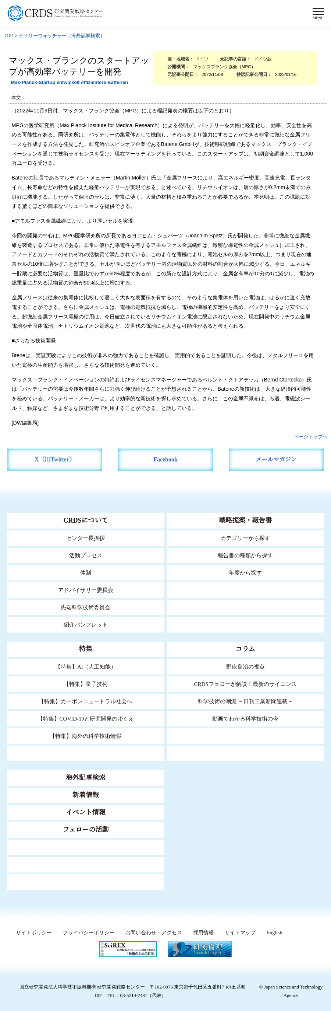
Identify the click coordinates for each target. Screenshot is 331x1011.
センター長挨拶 (86, 538)
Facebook (165, 459)
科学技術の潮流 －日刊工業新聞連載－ (245, 701)
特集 (85, 649)
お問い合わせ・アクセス (151, 933)
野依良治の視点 (245, 666)
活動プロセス (85, 555)
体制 (85, 572)
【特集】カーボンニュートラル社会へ (85, 701)
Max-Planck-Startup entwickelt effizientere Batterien (69, 82)
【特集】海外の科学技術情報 (85, 736)
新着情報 (85, 795)
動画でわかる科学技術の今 (245, 718)
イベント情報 (86, 812)
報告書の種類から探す (245, 555)
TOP (8, 35)
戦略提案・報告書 (245, 520)
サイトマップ (238, 933)
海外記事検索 (86, 777)
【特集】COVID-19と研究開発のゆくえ (86, 718)
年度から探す (245, 572)
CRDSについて (85, 520)
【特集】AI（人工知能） (85, 666)
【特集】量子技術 (86, 684)
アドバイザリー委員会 (85, 590)
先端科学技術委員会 (85, 607)
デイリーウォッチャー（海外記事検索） (62, 35)
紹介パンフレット (85, 624)
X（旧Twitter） (55, 459)
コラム (245, 649)
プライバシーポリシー (86, 933)
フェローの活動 (85, 829)
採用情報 (201, 933)
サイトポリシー (32, 933)
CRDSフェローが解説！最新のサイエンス (245, 684)
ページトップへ (310, 436)
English (274, 933)
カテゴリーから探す (245, 538)
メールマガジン (276, 459)
